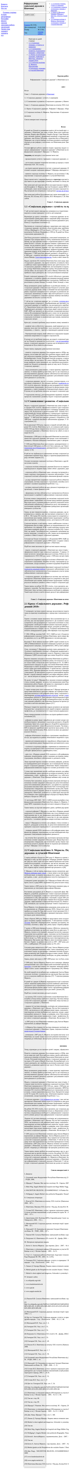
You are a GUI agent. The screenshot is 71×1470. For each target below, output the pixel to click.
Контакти (4, 6)
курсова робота (40, 33)
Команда (4, 4)
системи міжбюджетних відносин (46, 695)
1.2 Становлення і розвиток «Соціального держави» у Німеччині (37, 51)
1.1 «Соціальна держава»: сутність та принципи (36, 45)
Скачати (27, 25)
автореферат (6, 17)
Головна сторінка (9, 12)
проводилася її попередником (34, 1031)
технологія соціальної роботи (34, 569)
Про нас (4, 8)
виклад (3, 21)
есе (2, 35)
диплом (4, 23)
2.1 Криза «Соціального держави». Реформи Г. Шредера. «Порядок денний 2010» (37, 57)
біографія (4, 19)
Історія (3, 14)
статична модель (65, 301)
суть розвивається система (49, 1099)
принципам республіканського (35, 448)
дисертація (5, 27)
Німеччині (50, 94)
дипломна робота (7, 25)
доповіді (4, 31)
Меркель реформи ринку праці (35, 873)
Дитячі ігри (5, 29)
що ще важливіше (62, 341)
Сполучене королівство (43, 257)
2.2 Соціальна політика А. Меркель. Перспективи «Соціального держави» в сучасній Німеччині (37, 66)
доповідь (4, 33)
